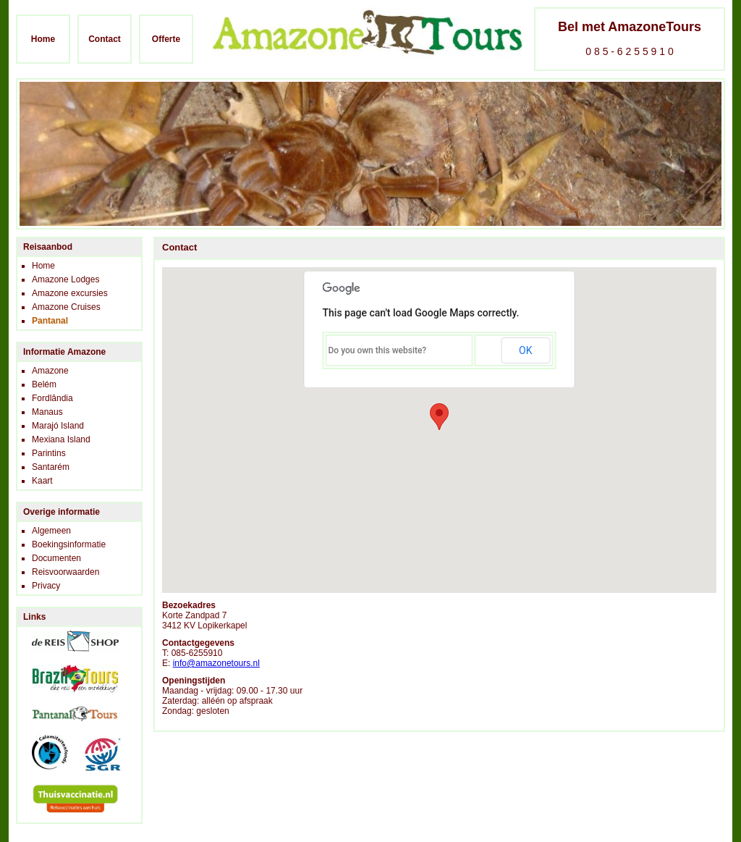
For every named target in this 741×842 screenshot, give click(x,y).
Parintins (49, 453)
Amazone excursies (70, 293)
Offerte (166, 39)
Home (43, 39)
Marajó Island (58, 426)
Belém (44, 384)
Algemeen (51, 531)
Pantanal (50, 321)
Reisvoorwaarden (65, 572)
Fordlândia (52, 398)
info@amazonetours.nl (216, 663)
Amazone (50, 371)
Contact (104, 39)
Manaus (47, 412)
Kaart (42, 481)
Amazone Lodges (65, 279)
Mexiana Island (61, 439)
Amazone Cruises (66, 307)
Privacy (46, 586)
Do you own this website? (378, 350)
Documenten (56, 558)
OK (525, 350)
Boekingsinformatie (69, 544)
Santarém (50, 467)
